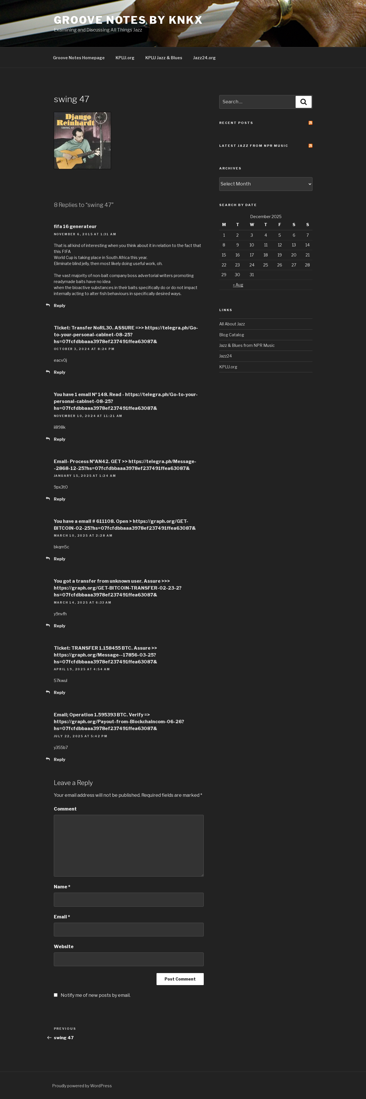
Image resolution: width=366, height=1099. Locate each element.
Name (62, 887)
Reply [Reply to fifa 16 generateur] (59, 305)
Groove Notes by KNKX (128, 20)
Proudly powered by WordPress (82, 1085)
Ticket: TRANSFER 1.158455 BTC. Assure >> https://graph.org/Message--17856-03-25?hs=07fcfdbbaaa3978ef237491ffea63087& (105, 655)
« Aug (238, 284)
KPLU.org (125, 57)
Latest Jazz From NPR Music (253, 146)
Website (64, 946)
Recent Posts (236, 123)
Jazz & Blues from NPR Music (247, 345)
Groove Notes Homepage (79, 57)
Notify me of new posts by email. (95, 995)
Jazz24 (225, 355)
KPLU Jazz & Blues (163, 57)
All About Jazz (232, 323)
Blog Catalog (231, 334)
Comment (65, 809)
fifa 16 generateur (75, 226)
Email (62, 917)
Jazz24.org (204, 57)
